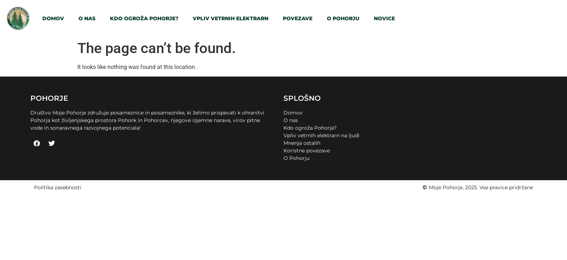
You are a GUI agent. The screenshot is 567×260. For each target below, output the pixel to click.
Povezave (297, 18)
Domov (53, 18)
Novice (384, 18)
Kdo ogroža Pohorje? (144, 18)
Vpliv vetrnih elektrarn (230, 18)
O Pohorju (343, 18)
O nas (86, 18)
